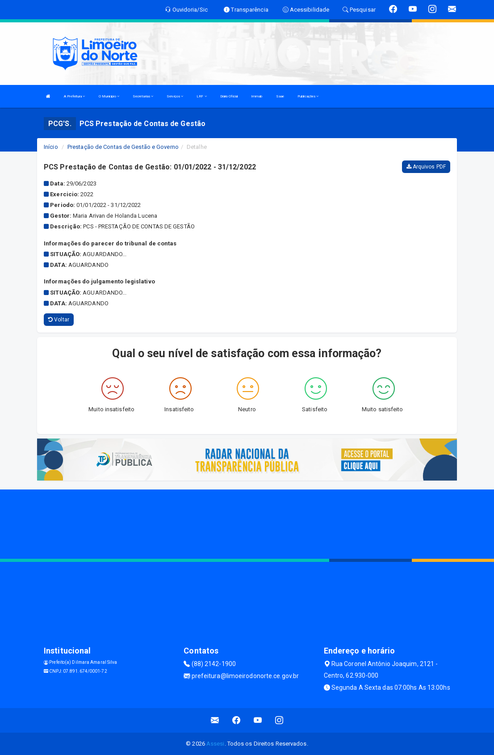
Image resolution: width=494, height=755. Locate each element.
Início (51, 146)
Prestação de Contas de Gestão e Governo (123, 146)
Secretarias (143, 96)
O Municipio (109, 96)
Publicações (307, 96)
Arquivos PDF (426, 167)
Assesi (215, 743)
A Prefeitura (74, 96)
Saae (280, 96)
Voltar (58, 319)
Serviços (175, 96)
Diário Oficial (229, 96)
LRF (202, 96)
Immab (257, 96)
